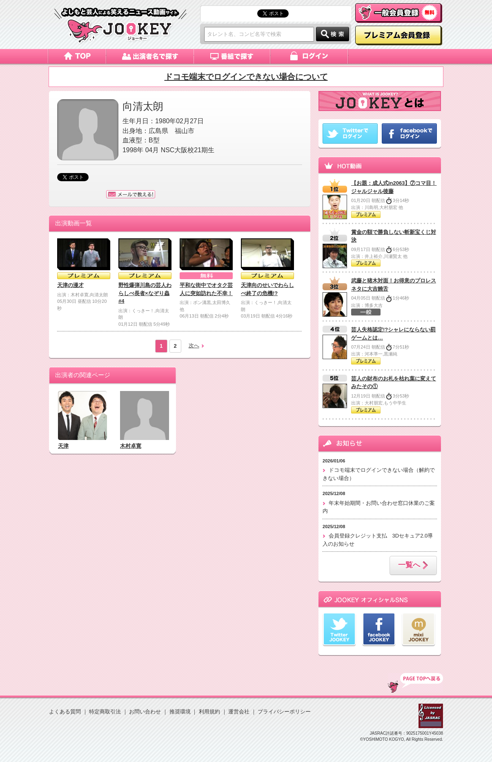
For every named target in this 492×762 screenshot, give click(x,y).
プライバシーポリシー (284, 712)
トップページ (77, 56)
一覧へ (413, 566)
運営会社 (238, 712)
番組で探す (232, 56)
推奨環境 (180, 712)
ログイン (310, 56)
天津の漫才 (70, 285)
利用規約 (209, 712)
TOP (415, 683)
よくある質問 (65, 712)
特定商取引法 (105, 712)
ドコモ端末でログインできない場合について (246, 76)
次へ (194, 345)
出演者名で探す (150, 56)
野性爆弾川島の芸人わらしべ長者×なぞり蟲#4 (144, 293)
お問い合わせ (145, 712)
